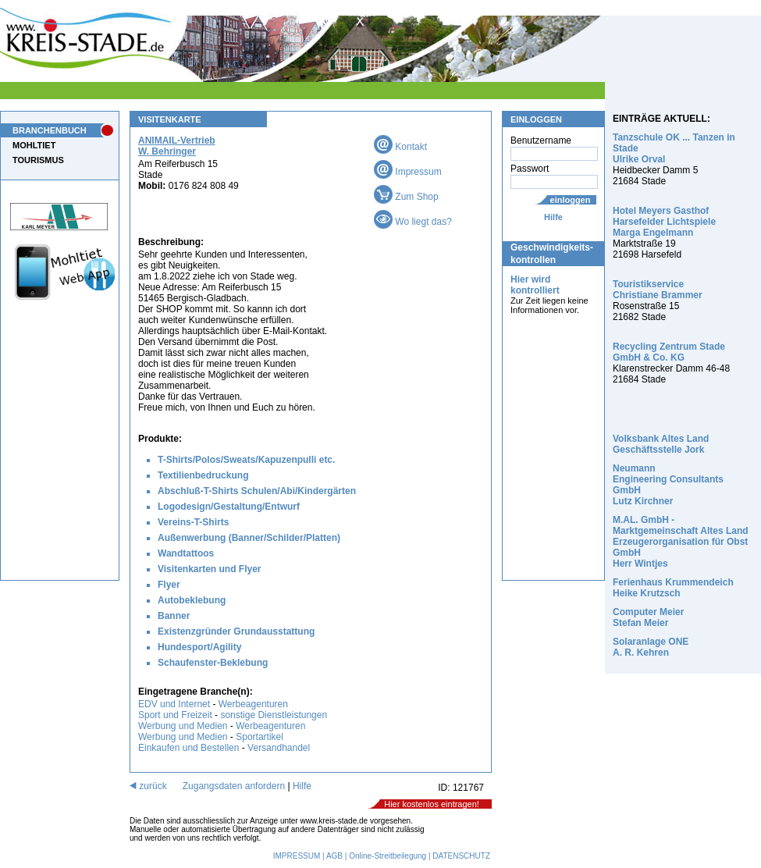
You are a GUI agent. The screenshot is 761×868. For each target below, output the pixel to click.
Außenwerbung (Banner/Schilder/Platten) (249, 537)
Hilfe (553, 217)
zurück (148, 786)
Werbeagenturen (253, 704)
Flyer (169, 584)
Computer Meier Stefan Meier (648, 617)
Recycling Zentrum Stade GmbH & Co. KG (669, 352)
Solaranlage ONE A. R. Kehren (650, 647)
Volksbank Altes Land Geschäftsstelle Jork (661, 444)
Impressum (408, 171)
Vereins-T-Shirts (193, 522)
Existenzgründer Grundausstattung (236, 631)
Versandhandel (278, 747)
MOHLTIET (33, 145)
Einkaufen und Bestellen (188, 747)
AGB (334, 856)
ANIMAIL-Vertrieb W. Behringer (176, 146)
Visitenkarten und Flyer (209, 569)
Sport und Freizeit (176, 715)
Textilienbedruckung (203, 475)
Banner (174, 615)
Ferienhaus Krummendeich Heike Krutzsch (673, 588)
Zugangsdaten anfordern (234, 786)
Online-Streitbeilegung (387, 856)
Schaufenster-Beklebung (213, 662)
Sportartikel (259, 736)
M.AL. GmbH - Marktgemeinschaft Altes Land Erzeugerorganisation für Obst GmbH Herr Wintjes (681, 541)
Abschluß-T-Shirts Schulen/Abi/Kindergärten (257, 491)
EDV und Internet (174, 704)
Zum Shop (406, 196)
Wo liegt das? (413, 221)
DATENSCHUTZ (461, 856)
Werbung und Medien (183, 725)
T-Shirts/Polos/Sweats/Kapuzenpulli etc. (246, 459)
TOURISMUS (38, 160)
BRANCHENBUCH (49, 130)
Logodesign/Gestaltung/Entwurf (229, 506)
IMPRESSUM (297, 856)
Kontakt (400, 146)
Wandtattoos (186, 553)
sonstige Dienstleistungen (273, 715)
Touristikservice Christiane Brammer (657, 290)
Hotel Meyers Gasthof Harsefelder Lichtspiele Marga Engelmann (664, 221)
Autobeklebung (192, 600)
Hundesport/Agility (199, 647)
